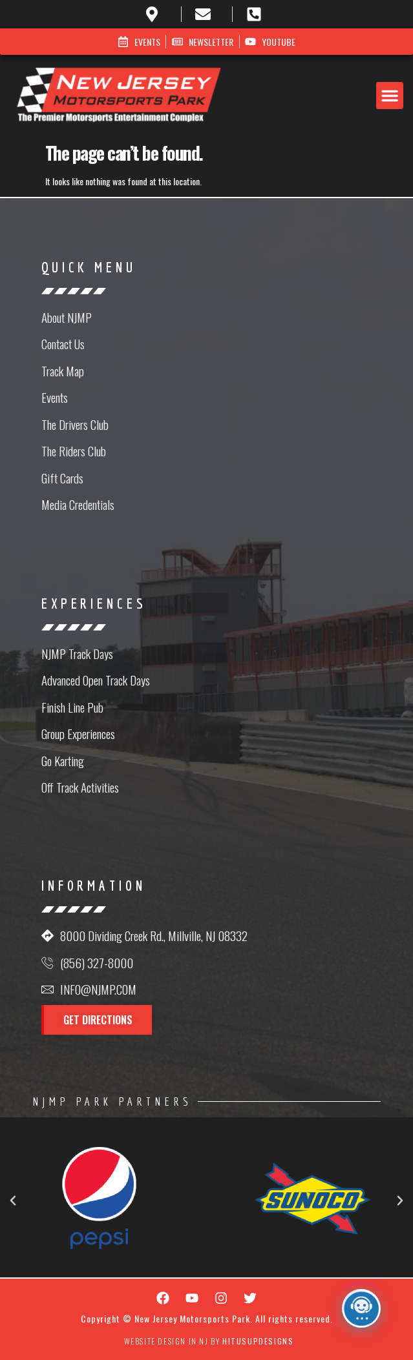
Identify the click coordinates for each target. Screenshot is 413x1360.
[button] (389, 95)
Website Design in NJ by (209, 1340)
